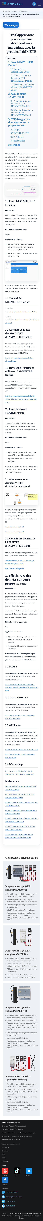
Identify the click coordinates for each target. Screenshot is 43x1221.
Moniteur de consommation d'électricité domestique (18, 1133)
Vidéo (4, 1158)
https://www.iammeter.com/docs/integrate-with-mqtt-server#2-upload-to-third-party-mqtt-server (21, 688)
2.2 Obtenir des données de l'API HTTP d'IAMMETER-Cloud (22, 112)
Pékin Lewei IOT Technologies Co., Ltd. (23, 1213)
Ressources (5, 1147)
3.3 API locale (17, 137)
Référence (14, 144)
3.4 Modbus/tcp (18, 140)
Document (5, 1151)
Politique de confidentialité (24, 1216)
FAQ (3, 1154)
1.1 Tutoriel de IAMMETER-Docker (20, 70)
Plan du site (5, 1161)
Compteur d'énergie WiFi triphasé (12, 1129)
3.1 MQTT (16, 129)
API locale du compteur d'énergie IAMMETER (21, 749)
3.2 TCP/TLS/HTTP (20, 133)
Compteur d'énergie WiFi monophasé (14, 1126)
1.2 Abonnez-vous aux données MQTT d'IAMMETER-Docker (21, 78)
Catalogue (11, 25)
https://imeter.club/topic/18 (14, 569)
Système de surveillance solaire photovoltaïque (17, 1136)
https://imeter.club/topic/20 (14, 527)
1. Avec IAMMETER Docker (20, 64)
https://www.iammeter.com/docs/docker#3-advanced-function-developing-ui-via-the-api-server (21, 399)
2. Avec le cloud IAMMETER (17, 95)
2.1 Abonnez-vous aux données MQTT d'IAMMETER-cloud (21, 103)
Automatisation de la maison (11, 1140)
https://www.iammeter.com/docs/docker (23, 312)
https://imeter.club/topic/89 (14, 532)
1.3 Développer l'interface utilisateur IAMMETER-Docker (22, 87)
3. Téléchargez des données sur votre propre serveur (19, 122)
